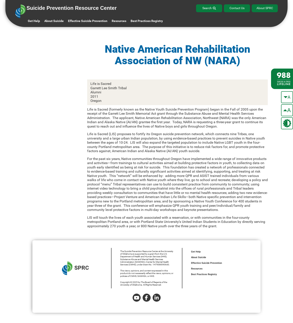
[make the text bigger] (287, 110)
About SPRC (264, 8)
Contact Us (237, 8)
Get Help (34, 21)
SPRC (75, 268)
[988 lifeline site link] (282, 79)
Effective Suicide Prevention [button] (87, 21)
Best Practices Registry (147, 21)
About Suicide (54, 21)
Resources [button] (119, 21)
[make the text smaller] (287, 97)
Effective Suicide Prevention (206, 263)
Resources (197, 268)
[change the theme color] (287, 123)
